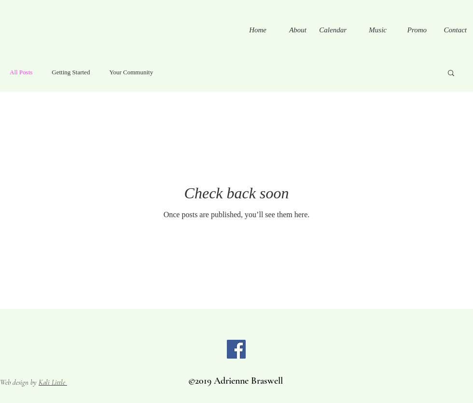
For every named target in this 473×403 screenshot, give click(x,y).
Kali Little (53, 382)
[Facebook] (236, 349)
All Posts (21, 72)
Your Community (131, 72)
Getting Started (71, 72)
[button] (451, 74)
